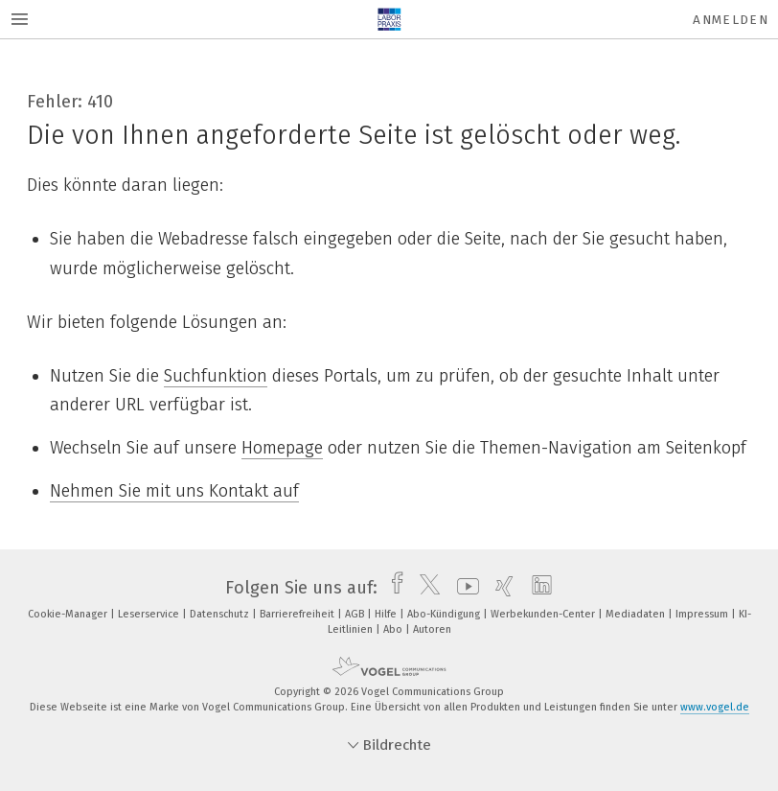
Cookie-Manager (69, 614)
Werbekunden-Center (544, 614)
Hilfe (387, 614)
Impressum (703, 614)
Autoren (432, 629)
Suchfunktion (215, 375)
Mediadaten (637, 614)
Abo (394, 629)
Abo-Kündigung (445, 614)
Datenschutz (221, 614)
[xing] (499, 587)
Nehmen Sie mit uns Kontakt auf (174, 490)
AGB (356, 614)
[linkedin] (537, 587)
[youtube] (463, 587)
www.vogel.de (714, 707)
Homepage (282, 447)
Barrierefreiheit (298, 614)
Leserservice (150, 614)
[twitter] (425, 587)
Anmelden (730, 20)
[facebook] (392, 587)
